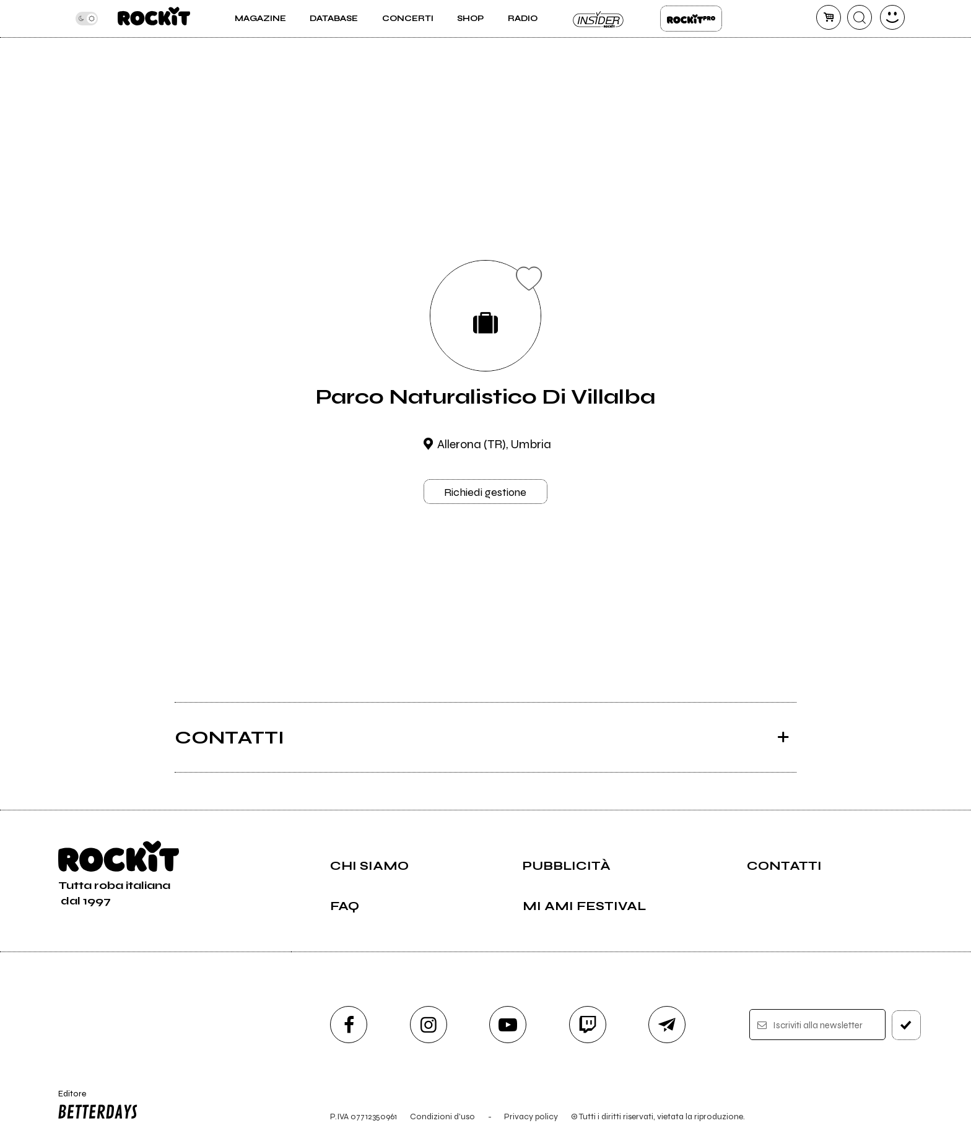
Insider (599, 18)
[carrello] (828, 17)
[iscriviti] (906, 1025)
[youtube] (507, 1024)
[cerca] (859, 17)
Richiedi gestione (485, 492)
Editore (94, 1106)
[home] (154, 18)
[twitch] (587, 1024)
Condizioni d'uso (442, 1116)
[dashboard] (892, 17)
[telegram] (667, 1024)
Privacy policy (531, 1116)
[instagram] (428, 1024)
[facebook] (348, 1024)
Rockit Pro (691, 19)
